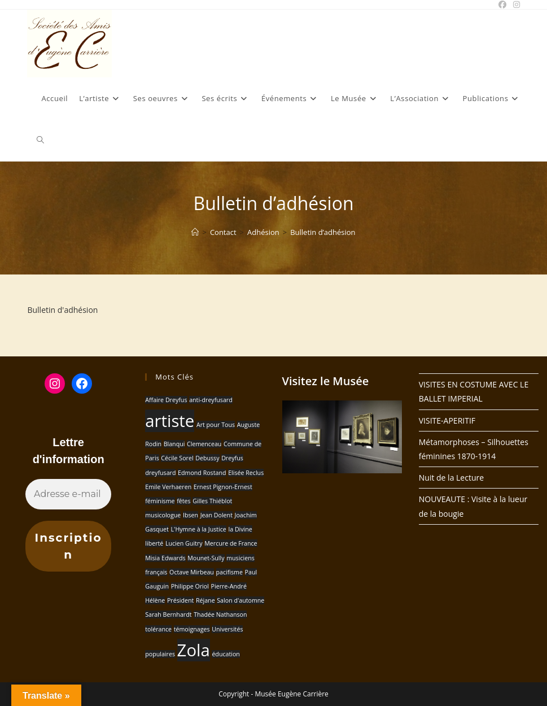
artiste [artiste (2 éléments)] (169, 420)
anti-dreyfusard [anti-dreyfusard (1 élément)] (211, 400)
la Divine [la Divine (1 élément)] (240, 529)
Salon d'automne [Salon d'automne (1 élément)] (240, 600)
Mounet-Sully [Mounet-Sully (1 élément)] (205, 558)
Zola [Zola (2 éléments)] (193, 650)
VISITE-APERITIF (447, 420)
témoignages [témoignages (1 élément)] (192, 629)
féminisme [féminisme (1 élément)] (159, 501)
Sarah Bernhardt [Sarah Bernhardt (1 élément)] (168, 614)
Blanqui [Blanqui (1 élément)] (174, 444)
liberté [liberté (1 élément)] (154, 543)
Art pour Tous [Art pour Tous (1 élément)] (215, 425)
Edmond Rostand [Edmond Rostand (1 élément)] (202, 473)
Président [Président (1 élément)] (180, 600)
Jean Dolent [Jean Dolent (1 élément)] (216, 515)
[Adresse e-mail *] (68, 494)
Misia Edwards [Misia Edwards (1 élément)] (165, 558)
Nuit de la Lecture (451, 477)
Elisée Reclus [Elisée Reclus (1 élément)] (246, 473)
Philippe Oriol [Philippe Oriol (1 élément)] (190, 586)
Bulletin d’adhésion (322, 232)
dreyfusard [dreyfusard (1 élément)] (160, 473)
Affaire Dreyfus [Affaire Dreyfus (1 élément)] (166, 400)
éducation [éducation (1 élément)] (226, 654)
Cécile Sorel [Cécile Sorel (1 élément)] (177, 458)
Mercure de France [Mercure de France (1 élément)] (230, 543)
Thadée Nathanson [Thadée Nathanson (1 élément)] (220, 614)
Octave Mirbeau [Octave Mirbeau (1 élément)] (191, 572)
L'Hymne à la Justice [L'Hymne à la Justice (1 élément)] (198, 529)
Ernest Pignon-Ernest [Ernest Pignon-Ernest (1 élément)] (223, 487)
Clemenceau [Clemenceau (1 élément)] (204, 444)
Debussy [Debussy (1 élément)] (207, 458)
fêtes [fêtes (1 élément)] (183, 501)
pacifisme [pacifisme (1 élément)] (229, 572)
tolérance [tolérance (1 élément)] (158, 629)
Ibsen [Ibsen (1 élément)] (190, 515)
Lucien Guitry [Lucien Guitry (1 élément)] (184, 543)
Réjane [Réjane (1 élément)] (205, 600)
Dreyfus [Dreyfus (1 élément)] (232, 458)
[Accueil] (195, 232)
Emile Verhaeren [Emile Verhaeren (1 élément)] (168, 487)
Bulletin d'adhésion (62, 309)
